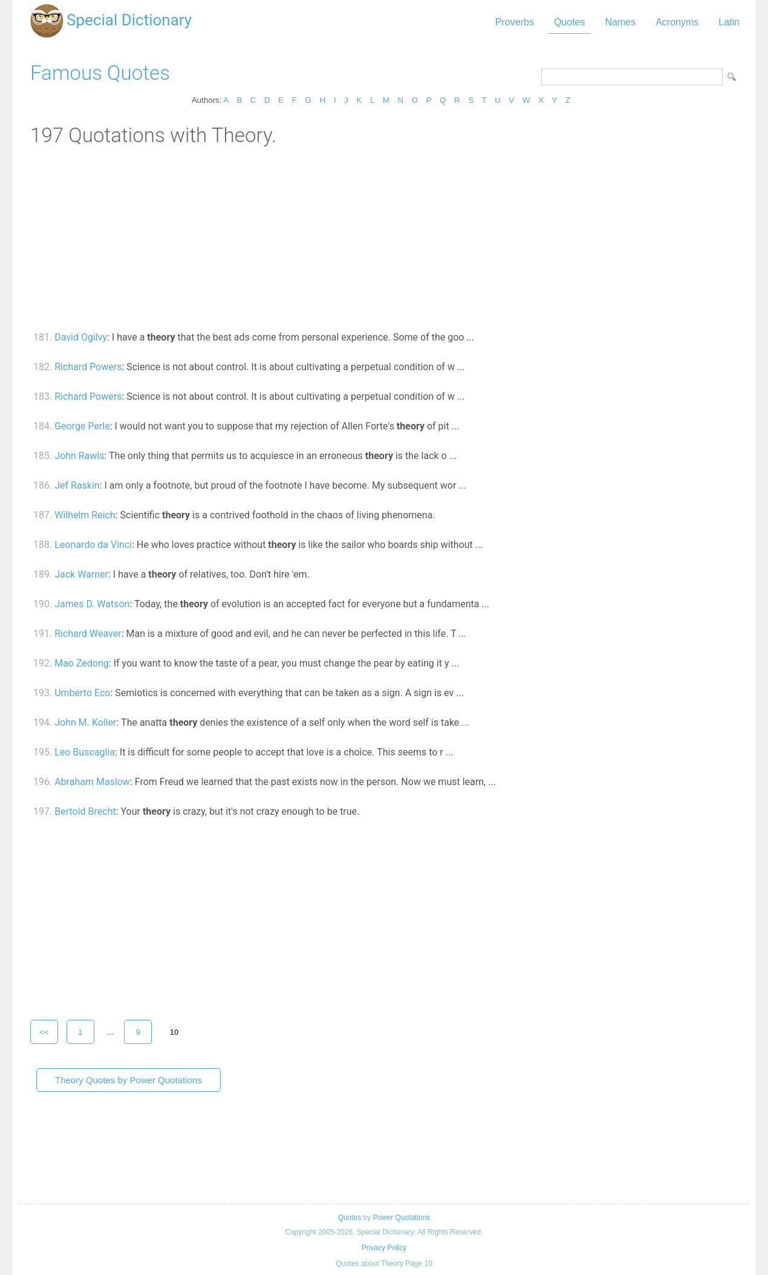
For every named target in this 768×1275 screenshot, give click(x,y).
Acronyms (677, 22)
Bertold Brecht (85, 811)
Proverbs (514, 22)
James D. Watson (91, 604)
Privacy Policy (384, 1248)
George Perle (82, 426)
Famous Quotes (100, 73)
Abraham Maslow (92, 782)
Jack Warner (81, 574)
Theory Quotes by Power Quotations (128, 1080)
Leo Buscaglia (84, 752)
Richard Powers (88, 367)
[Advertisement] (384, 237)
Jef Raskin (77, 485)
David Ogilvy (80, 337)
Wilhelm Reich (85, 515)
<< (44, 1032)
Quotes (569, 22)
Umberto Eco (82, 693)
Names (620, 22)
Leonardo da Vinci (93, 544)
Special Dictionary (129, 20)
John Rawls (79, 455)
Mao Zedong (81, 663)
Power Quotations (401, 1217)
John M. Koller (85, 722)
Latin (729, 22)
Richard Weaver (87, 633)
